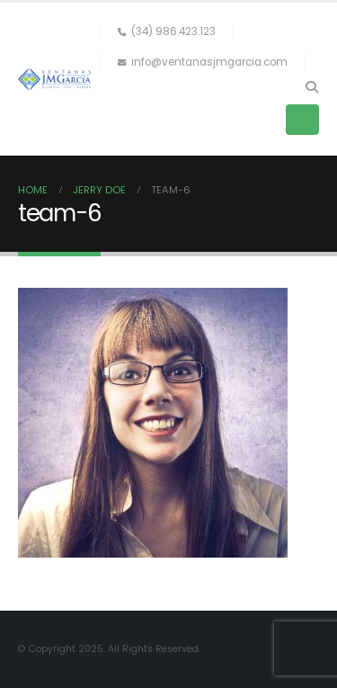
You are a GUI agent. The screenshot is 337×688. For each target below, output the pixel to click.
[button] (311, 87)
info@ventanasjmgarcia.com (203, 62)
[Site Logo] (54, 78)
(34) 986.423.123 (167, 31)
